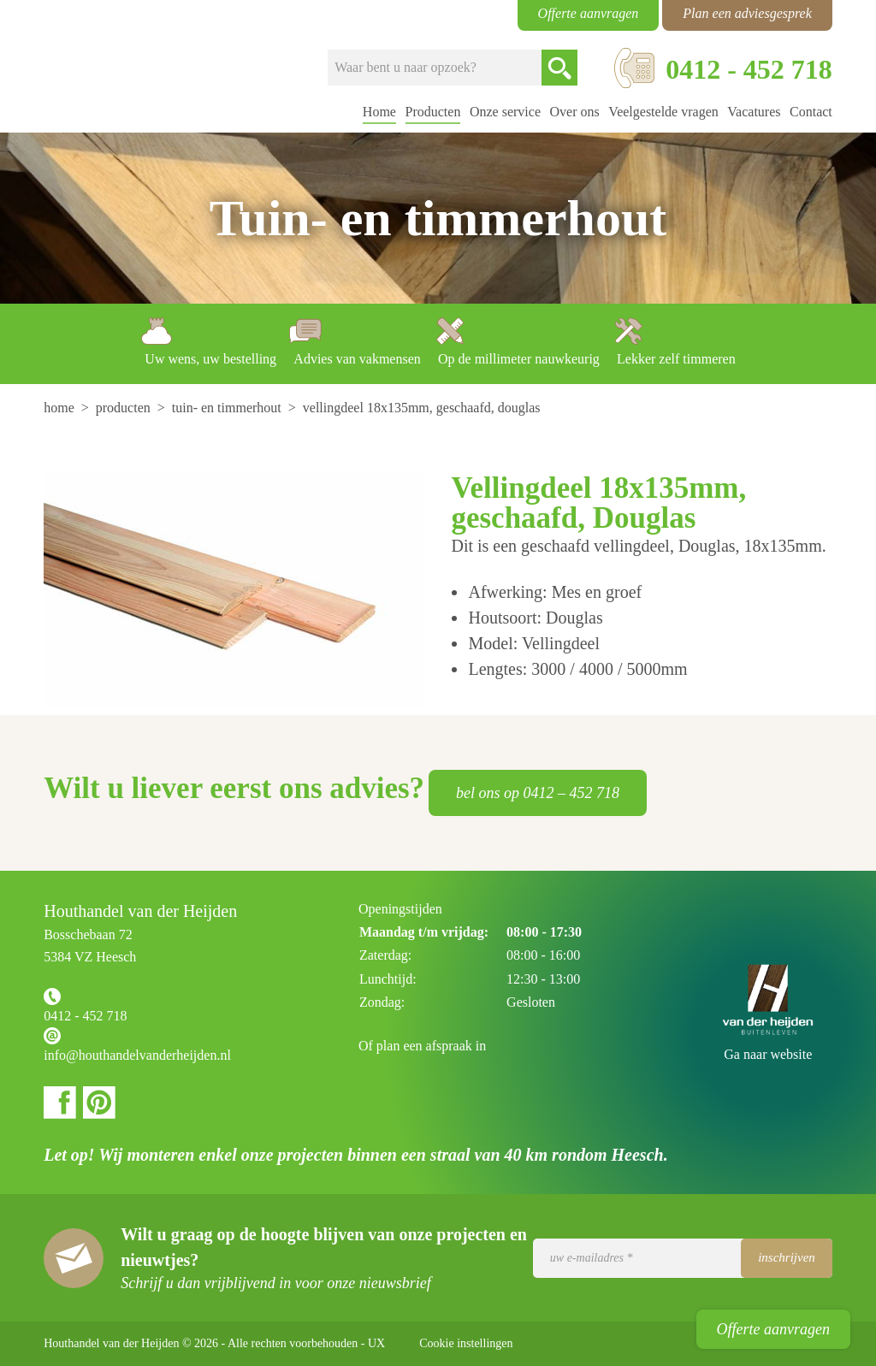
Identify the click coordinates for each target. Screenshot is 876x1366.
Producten (433, 111)
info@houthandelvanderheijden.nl (137, 1055)
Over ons (575, 111)
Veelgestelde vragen (663, 111)
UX (376, 1343)
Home (379, 111)
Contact (811, 111)
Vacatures (753, 111)
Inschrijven (786, 1257)
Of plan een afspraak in (422, 1045)
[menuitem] (61, 407)
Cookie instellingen (465, 1343)
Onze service (505, 111)
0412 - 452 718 (85, 1015)
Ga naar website (768, 1054)
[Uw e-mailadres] (682, 1258)
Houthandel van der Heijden (113, 66)
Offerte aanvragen (773, 1329)
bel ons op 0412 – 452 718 (537, 792)
